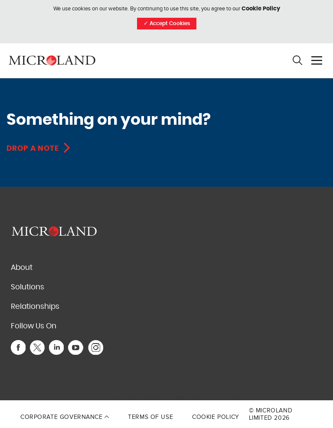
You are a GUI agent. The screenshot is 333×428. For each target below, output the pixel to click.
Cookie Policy (261, 9)
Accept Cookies (167, 23)
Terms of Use (150, 417)
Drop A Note (33, 148)
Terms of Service (218, 398)
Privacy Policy (186, 398)
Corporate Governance (64, 417)
